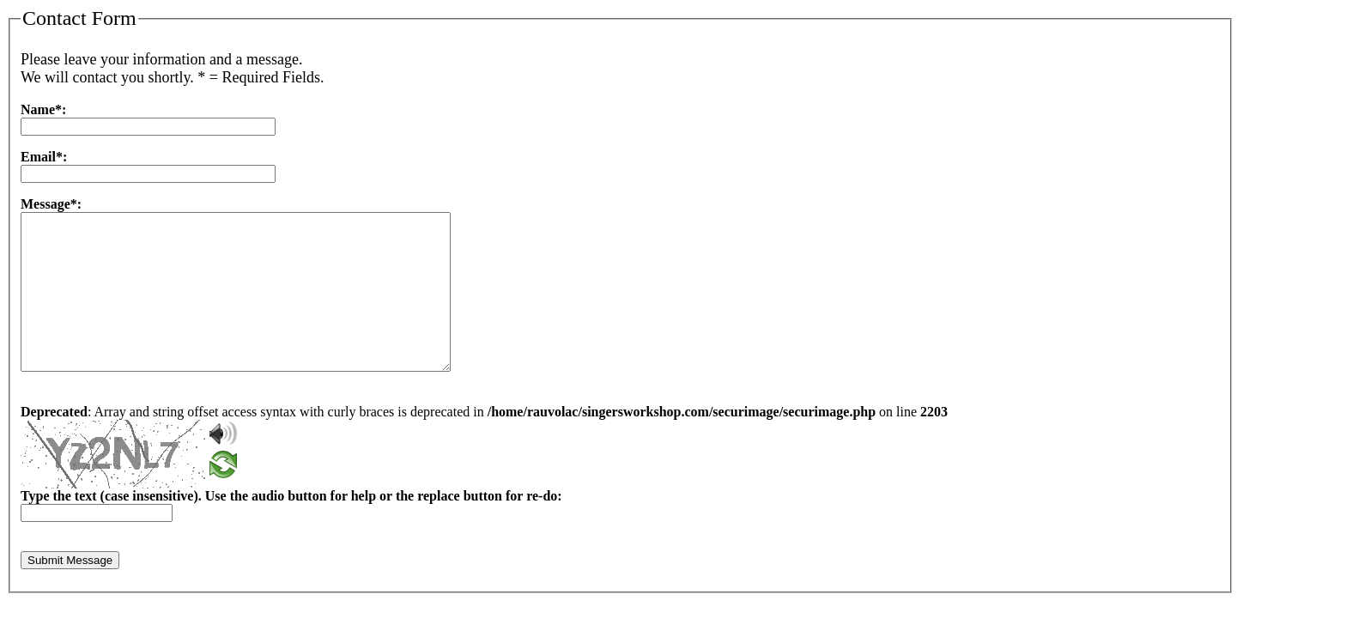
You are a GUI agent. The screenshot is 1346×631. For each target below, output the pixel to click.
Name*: (43, 109)
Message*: (51, 204)
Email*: (44, 156)
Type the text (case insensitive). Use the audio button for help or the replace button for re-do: (291, 526)
